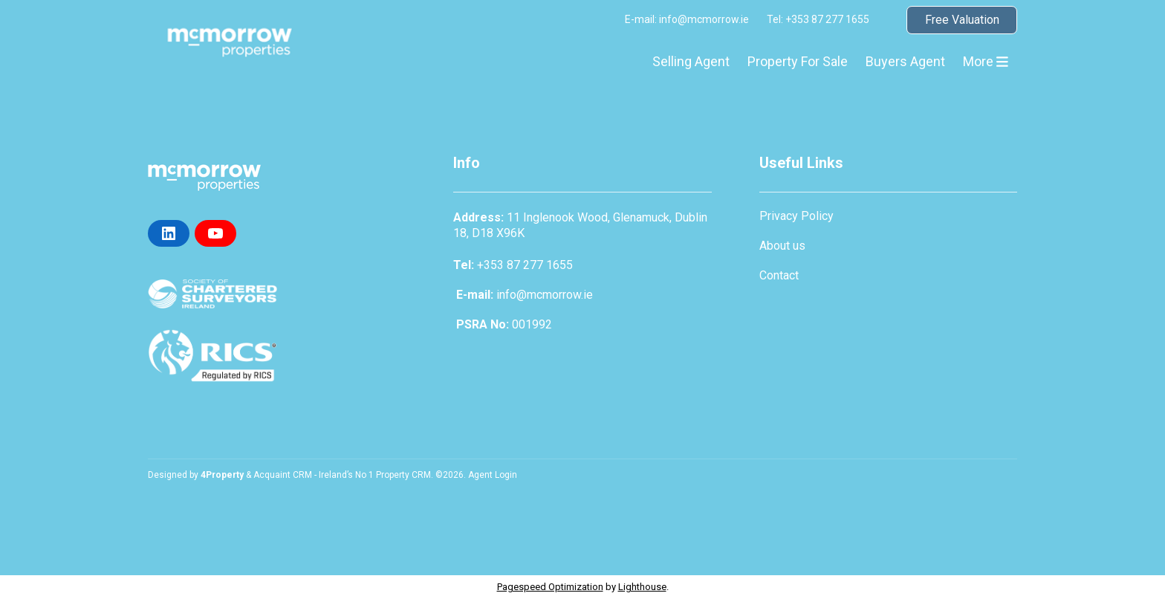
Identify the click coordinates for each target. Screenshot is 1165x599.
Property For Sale (797, 61)
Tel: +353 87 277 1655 (818, 19)
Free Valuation (962, 20)
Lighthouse (642, 586)
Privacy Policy (796, 216)
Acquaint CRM (282, 475)
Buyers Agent (905, 61)
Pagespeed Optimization (550, 586)
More (985, 61)
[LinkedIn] (168, 233)
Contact (779, 275)
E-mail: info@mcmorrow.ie (687, 19)
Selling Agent (691, 61)
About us (782, 246)
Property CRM (403, 475)
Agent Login (492, 475)
